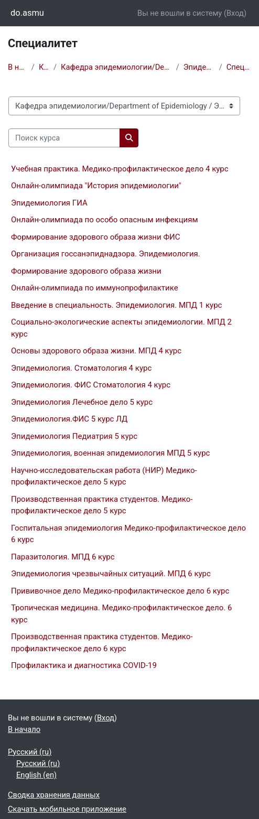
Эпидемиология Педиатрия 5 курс (74, 436)
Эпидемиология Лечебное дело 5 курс (82, 402)
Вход (235, 13)
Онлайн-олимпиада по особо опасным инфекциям (104, 219)
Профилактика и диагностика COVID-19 (84, 665)
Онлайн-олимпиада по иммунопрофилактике (94, 288)
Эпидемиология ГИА (49, 203)
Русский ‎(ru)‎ (29, 752)
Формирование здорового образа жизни (86, 271)
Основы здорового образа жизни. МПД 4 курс (96, 350)
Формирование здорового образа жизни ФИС (95, 237)
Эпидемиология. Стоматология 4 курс (81, 368)
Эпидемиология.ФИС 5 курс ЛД (69, 419)
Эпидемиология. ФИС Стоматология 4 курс (90, 385)
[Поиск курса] (64, 137)
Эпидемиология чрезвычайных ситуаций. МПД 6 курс (111, 573)
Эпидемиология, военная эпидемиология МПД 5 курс (110, 453)
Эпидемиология (199, 67)
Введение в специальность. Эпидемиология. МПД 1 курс (116, 305)
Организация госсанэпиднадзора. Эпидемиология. (105, 253)
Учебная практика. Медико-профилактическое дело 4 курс (120, 169)
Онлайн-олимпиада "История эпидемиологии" (96, 185)
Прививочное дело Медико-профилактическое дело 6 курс (120, 591)
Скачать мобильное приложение (67, 809)
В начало (17, 67)
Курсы (44, 67)
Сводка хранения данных (54, 795)
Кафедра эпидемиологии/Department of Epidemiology (116, 67)
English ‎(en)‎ (36, 775)
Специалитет (238, 67)
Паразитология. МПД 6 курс (63, 557)
